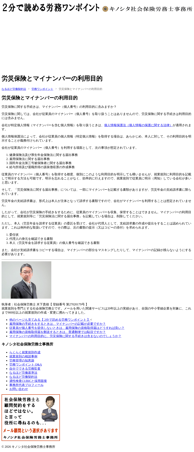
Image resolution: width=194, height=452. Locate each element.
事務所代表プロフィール (26, 385)
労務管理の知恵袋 (21, 360)
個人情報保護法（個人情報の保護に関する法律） (138, 125)
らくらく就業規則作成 (24, 352)
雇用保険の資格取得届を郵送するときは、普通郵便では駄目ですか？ (57, 332)
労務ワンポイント (42, 88)
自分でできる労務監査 (24, 368)
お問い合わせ (18, 389)
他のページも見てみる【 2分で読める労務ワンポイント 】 (49, 319)
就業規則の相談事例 (23, 356)
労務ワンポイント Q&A (25, 364)
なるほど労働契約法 (14, 88)
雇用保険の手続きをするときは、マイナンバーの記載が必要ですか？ (57, 323)
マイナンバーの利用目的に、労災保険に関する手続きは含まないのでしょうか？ (65, 336)
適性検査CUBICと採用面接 (28, 380)
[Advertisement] (97, 43)
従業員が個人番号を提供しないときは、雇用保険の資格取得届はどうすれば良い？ (66, 327)
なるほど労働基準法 (23, 372)
